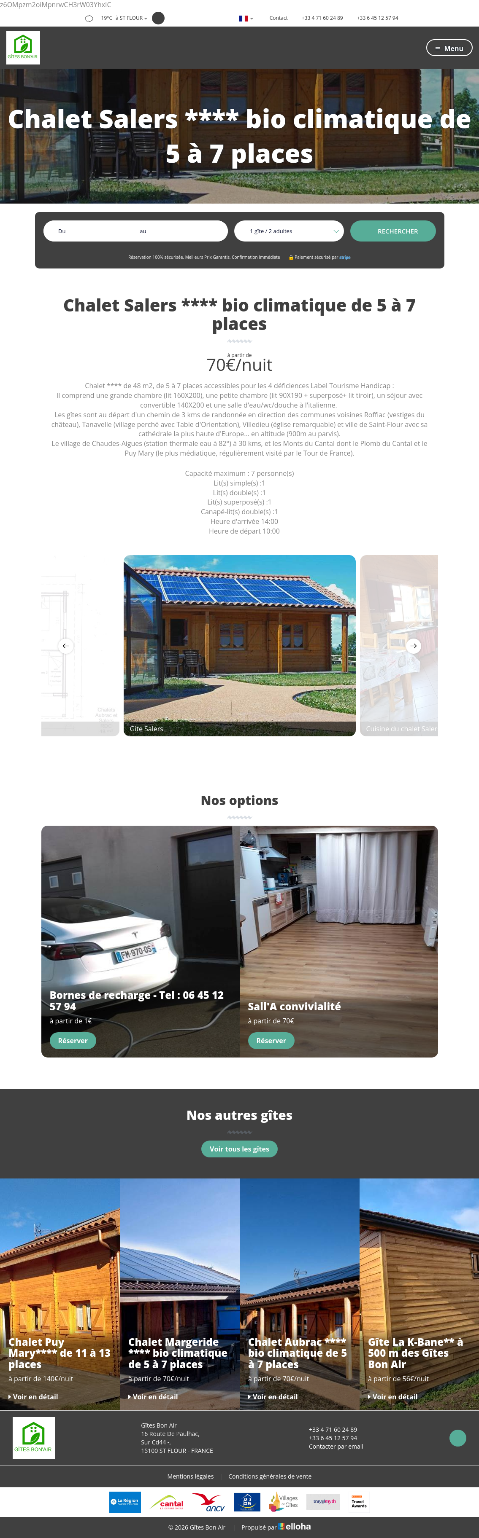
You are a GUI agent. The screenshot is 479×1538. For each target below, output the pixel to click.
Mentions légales (191, 1476)
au (143, 231)
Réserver (73, 1040)
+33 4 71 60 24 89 (328, 1429)
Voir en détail (33, 1396)
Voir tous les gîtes (239, 1149)
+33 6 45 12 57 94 (328, 1438)
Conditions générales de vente (269, 1476)
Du (61, 231)
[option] (240, 645)
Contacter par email (331, 1446)
